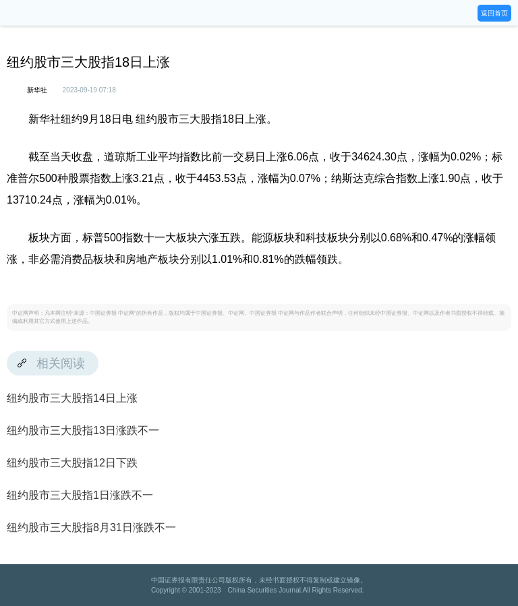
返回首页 (494, 13)
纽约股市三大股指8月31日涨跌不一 (91, 527)
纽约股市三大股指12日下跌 (72, 462)
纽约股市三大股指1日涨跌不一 (80, 495)
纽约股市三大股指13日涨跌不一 (83, 430)
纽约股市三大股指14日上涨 (72, 398)
